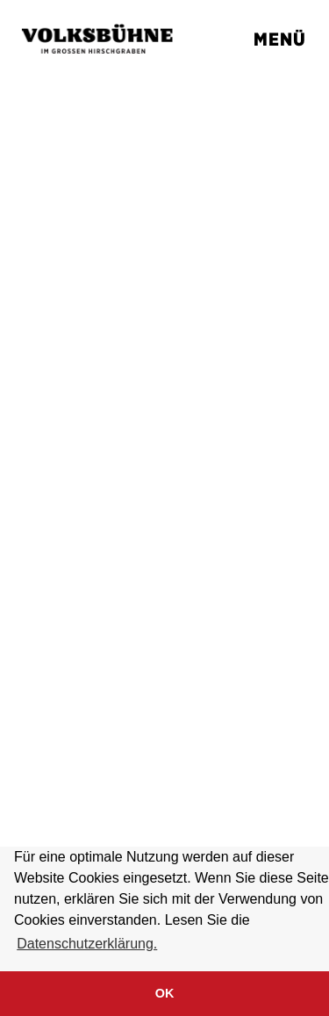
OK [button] (165, 993)
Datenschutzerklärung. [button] (87, 943)
